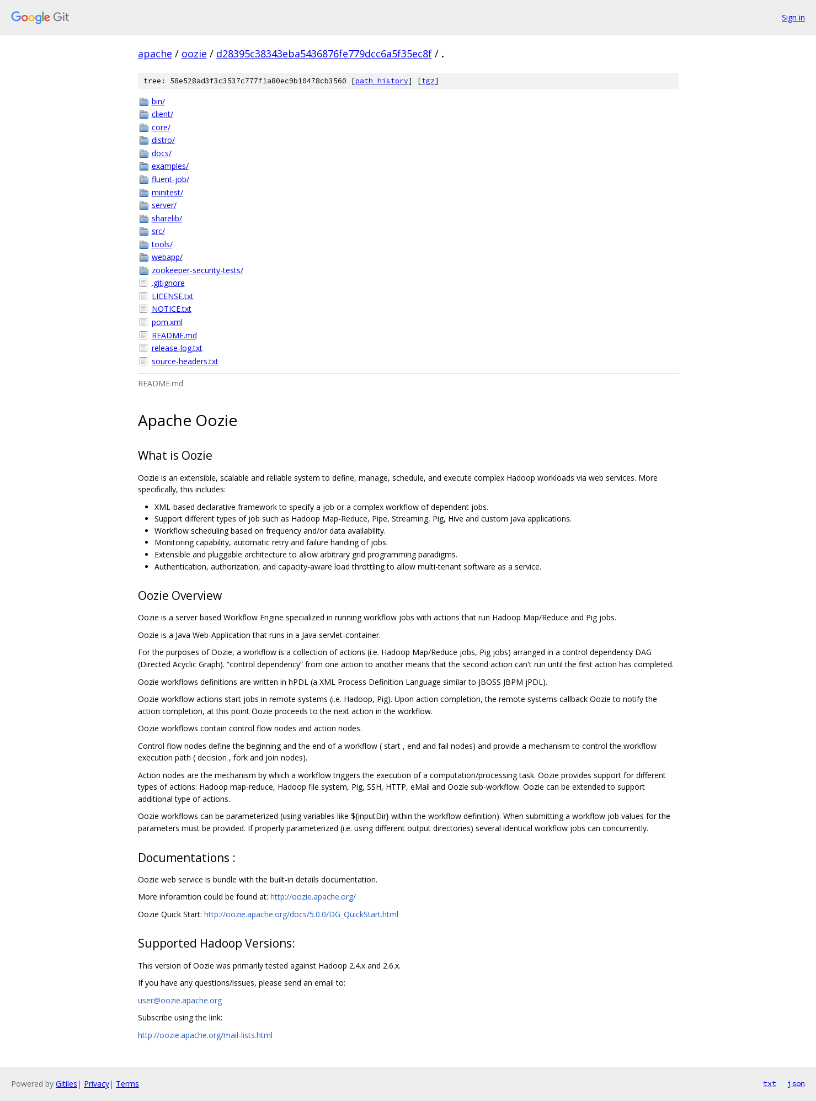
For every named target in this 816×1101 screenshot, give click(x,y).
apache (155, 53)
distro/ (163, 140)
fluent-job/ (170, 179)
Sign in (793, 17)
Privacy (96, 1083)
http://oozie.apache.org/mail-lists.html (205, 1035)
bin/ (158, 101)
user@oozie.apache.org (180, 1000)
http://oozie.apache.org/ (313, 896)
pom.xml (167, 322)
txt (769, 1083)
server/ (164, 205)
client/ (162, 114)
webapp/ (167, 257)
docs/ (162, 153)
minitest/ (167, 192)
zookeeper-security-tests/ (197, 270)
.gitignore (168, 283)
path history (381, 81)
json (796, 1083)
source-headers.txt (185, 361)
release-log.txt (177, 348)
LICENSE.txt (173, 296)
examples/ (170, 166)
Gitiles (66, 1083)
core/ (161, 127)
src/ (158, 231)
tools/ (162, 244)
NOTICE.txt (171, 309)
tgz (428, 81)
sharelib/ (167, 218)
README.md (174, 335)
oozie (194, 53)
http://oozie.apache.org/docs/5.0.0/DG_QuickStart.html (301, 914)
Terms (127, 1083)
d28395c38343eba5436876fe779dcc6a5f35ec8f (324, 53)
